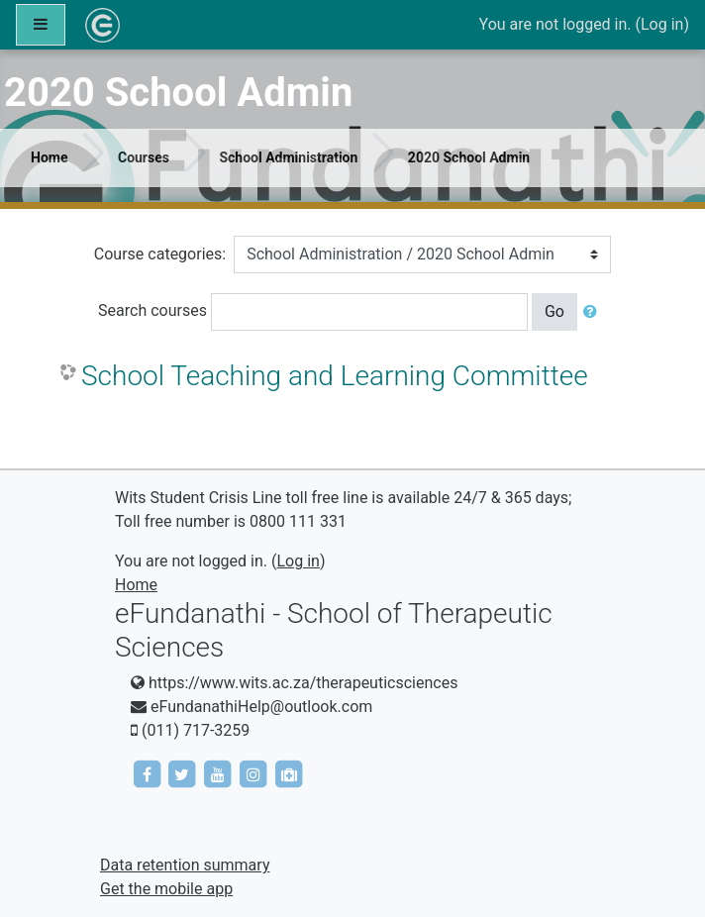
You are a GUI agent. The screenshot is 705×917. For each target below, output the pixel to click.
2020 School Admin (469, 157)
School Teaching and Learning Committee (334, 375)
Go (554, 311)
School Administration (288, 157)
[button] (594, 312)
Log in (662, 24)
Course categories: (160, 254)
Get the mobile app (166, 888)
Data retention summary (184, 865)
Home (49, 157)
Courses (143, 157)
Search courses (152, 310)
